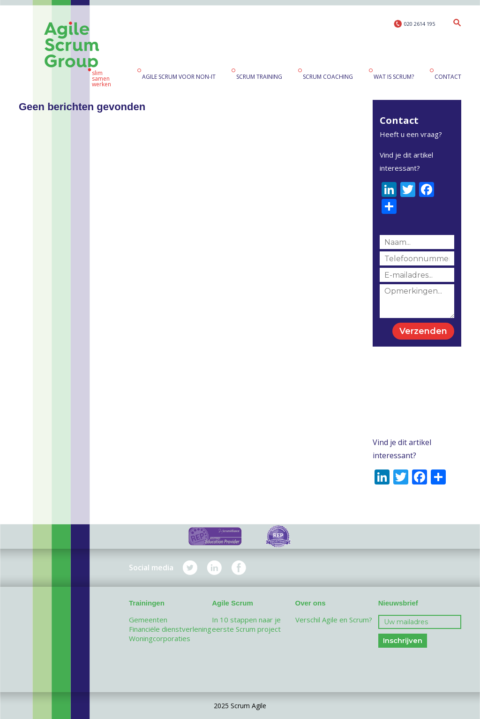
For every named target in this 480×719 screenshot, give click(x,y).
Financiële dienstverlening (170, 629)
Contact (448, 77)
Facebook (239, 567)
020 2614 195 (419, 23)
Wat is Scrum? (394, 77)
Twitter (190, 567)
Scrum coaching (328, 77)
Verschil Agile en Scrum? (333, 619)
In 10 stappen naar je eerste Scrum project (246, 624)
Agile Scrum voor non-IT (179, 77)
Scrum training (259, 77)
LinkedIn (214, 567)
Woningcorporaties (159, 638)
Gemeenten (148, 619)
